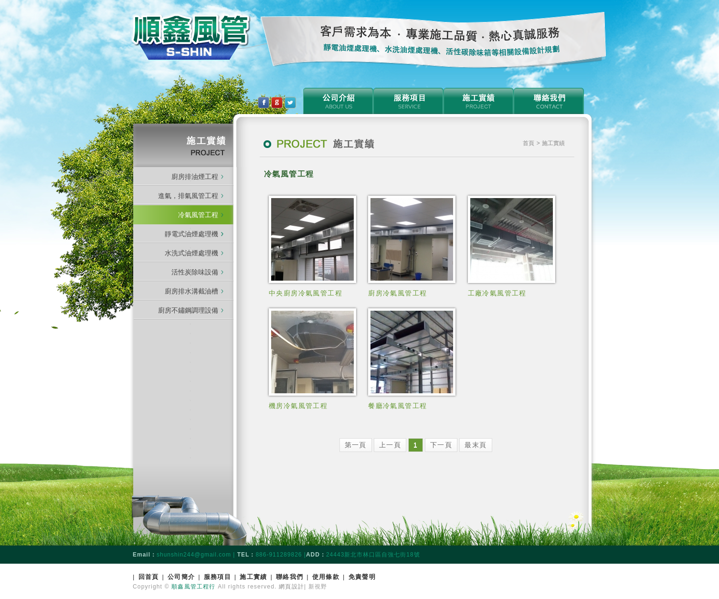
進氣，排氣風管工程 (188, 196)
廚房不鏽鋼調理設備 (188, 310)
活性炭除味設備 (194, 272)
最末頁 (475, 445)
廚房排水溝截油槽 (191, 291)
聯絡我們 (289, 576)
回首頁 (148, 576)
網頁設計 (291, 586)
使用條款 (325, 576)
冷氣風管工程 (198, 215)
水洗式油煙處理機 (191, 253)
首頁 (529, 143)
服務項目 (217, 576)
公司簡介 (181, 576)
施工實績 (253, 576)
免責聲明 (362, 576)
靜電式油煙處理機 (194, 234)
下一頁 (441, 445)
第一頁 (356, 445)
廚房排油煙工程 (194, 176)
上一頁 (390, 445)
